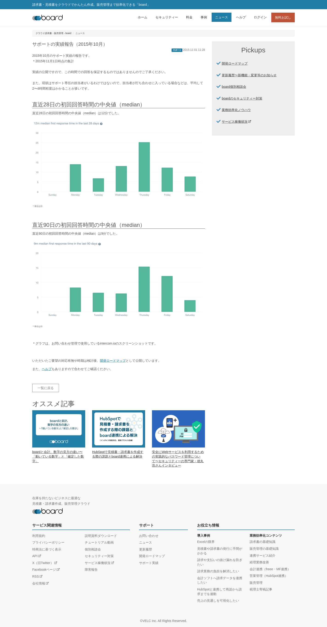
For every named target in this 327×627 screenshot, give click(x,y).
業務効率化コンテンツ (266, 535)
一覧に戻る (46, 388)
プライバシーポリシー (48, 542)
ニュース (221, 17)
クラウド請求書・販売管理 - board (53, 33)
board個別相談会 (234, 86)
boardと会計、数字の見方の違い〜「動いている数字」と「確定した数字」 (58, 456)
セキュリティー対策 (99, 556)
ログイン (260, 17)
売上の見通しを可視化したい (218, 600)
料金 (189, 17)
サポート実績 (148, 563)
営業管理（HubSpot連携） (269, 576)
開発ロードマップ (113, 360)
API (35, 556)
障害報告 (91, 569)
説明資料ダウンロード (101, 536)
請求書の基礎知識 (262, 542)
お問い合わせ (148, 536)
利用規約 (38, 536)
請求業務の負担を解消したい (218, 571)
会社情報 (38, 583)
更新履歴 (145, 549)
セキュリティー (166, 17)
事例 (204, 17)
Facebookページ (44, 569)
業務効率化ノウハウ (236, 110)
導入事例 (203, 535)
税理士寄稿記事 (261, 589)
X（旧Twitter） (43, 563)
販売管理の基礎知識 (264, 548)
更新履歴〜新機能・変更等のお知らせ (249, 75)
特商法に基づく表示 (46, 549)
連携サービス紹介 (262, 555)
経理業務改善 (259, 562)
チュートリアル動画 (99, 542)
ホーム (142, 17)
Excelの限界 (206, 542)
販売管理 (256, 582)
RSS (35, 576)
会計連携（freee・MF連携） (270, 569)
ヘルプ (241, 17)
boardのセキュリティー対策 (242, 98)
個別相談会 (93, 549)
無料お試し (283, 17)
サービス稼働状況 (235, 121)
